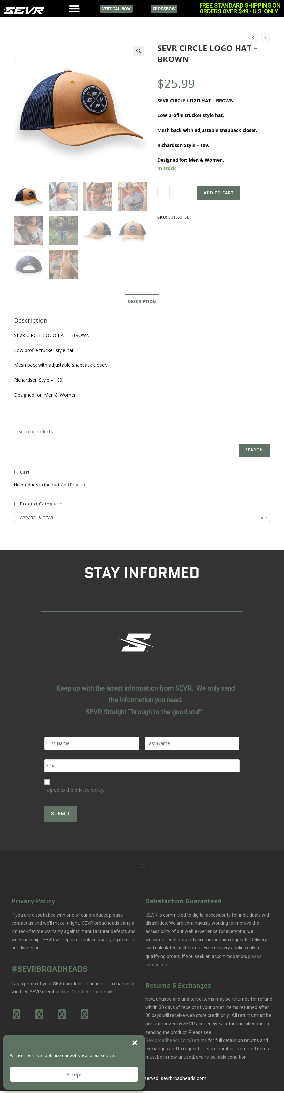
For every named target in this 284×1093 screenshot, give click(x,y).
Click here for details (92, 988)
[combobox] (142, 517)
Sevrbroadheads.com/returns (176, 1036)
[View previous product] (253, 37)
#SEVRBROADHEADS (50, 965)
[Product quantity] (175, 191)
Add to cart (219, 192)
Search (254, 450)
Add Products (74, 485)
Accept (74, 1074)
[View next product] (265, 37)
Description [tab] (142, 301)
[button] (134, 1042)
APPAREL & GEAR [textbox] (140, 517)
